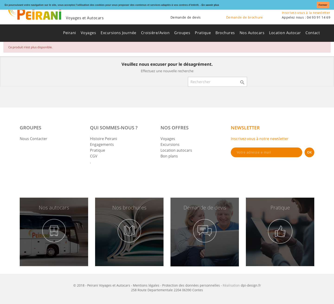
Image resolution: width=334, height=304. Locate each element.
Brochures (225, 32)
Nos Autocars (252, 32)
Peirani (69, 32)
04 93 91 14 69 (318, 17)
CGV (93, 156)
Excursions (170, 144)
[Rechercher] (217, 82)
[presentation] (266, 170)
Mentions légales (146, 285)
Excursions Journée (118, 32)
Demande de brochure (244, 17)
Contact (312, 32)
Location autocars (176, 150)
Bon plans (169, 156)
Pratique (203, 32)
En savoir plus (210, 4)
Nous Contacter (33, 138)
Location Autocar (285, 32)
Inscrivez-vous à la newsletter (306, 12)
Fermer (323, 4)
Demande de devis (185, 17)
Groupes (182, 32)
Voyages (88, 32)
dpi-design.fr (251, 285)
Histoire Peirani (103, 138)
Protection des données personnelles (191, 285)
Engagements (102, 144)
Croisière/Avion (155, 32)
